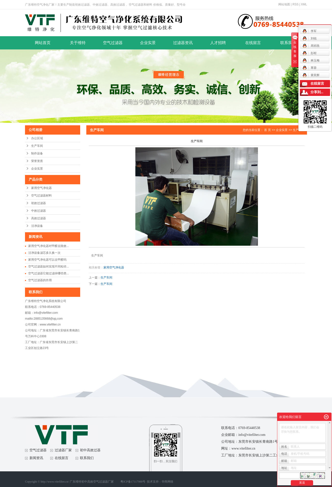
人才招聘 (218, 43)
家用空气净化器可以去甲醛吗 (47, 259)
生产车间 (37, 146)
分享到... (316, 92)
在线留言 (253, 43)
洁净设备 (37, 226)
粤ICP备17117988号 (132, 481)
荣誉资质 (37, 161)
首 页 (267, 130)
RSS (296, 4)
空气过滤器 (113, 43)
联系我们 (288, 43)
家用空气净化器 (41, 188)
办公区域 (37, 138)
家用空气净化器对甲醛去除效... (48, 246)
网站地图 (284, 4)
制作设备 (37, 153)
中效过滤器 (38, 210)
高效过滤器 (38, 218)
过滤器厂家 (63, 450)
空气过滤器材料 (41, 195)
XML (304, 4)
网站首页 (43, 43)
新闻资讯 (36, 458)
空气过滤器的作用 (40, 280)
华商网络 (167, 481)
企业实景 (148, 43)
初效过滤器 (38, 203)
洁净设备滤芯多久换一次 (44, 253)
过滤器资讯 (183, 43)
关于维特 (78, 43)
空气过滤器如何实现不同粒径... (48, 266)
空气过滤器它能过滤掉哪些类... (48, 273)
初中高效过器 (90, 450)
